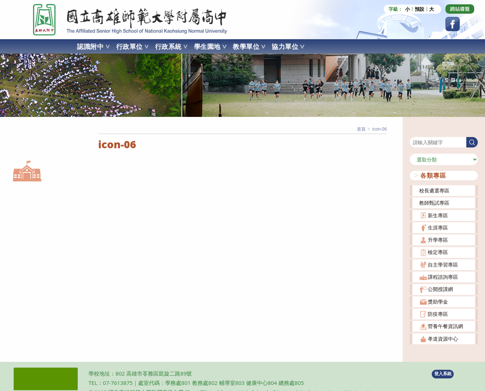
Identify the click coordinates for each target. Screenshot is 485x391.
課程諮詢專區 (443, 276)
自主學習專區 (443, 264)
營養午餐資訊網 (445, 326)
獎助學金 (438, 301)
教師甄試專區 (434, 202)
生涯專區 (438, 227)
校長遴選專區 (434, 190)
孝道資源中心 (443, 338)
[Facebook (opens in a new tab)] (452, 24)
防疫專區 (438, 313)
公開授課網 (440, 289)
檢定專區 (438, 252)
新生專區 (438, 215)
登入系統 (443, 373)
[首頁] (361, 129)
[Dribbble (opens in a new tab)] (459, 9)
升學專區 (438, 239)
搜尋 (415, 132)
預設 (419, 9)
